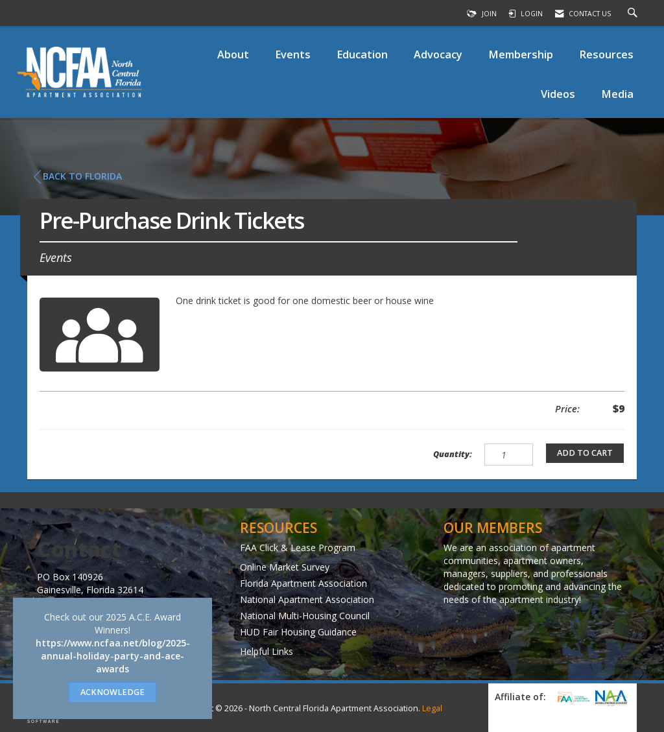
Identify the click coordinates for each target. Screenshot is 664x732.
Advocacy (438, 54)
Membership (520, 54)
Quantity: (452, 454)
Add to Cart (585, 452)
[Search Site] (634, 14)
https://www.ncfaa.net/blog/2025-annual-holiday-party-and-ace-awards (113, 656)
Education (362, 54)
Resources (606, 54)
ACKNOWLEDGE (112, 692)
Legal (432, 708)
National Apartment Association (307, 599)
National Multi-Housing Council (305, 615)
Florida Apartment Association (303, 583)
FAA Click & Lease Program (297, 547)
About (233, 54)
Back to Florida (78, 176)
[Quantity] (508, 454)
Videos (558, 93)
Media (617, 93)
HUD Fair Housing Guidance (298, 632)
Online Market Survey (284, 567)
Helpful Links (266, 651)
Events (293, 54)
